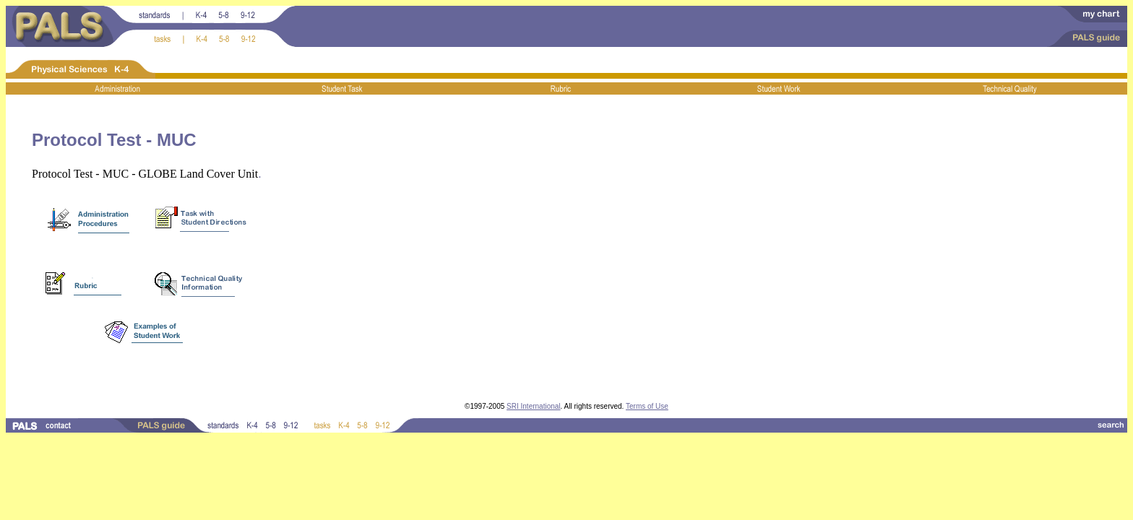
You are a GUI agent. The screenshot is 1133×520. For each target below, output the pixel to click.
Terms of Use (647, 406)
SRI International (534, 406)
